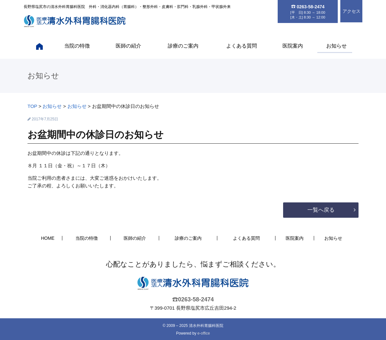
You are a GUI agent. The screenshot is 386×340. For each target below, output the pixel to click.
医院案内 (292, 46)
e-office (203, 333)
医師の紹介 (128, 46)
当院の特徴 (77, 46)
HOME (47, 238)
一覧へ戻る (321, 210)
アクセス (351, 11)
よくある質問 (241, 46)
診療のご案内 (183, 46)
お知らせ (336, 46)
